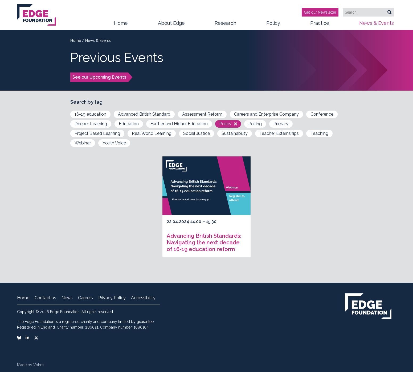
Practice (319, 25)
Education (129, 123)
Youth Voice (114, 142)
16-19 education (90, 114)
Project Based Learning (97, 133)
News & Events (376, 25)
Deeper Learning (91, 123)
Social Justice (196, 133)
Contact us (45, 298)
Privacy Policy (112, 298)
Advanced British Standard (144, 114)
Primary (280, 123)
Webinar (83, 142)
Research (225, 25)
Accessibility (143, 298)
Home (121, 23)
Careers (85, 298)
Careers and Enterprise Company (266, 114)
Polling (255, 123)
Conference (321, 114)
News (67, 298)
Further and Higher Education (179, 123)
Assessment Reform (202, 114)
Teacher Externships (279, 133)
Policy (273, 25)
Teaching (319, 133)
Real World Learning (151, 133)
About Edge (171, 25)
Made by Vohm (30, 365)
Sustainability (235, 133)
